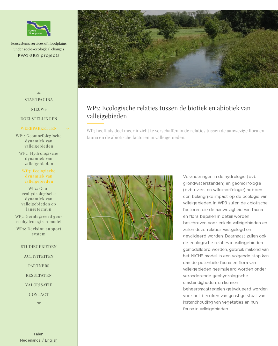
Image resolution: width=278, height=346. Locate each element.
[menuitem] (39, 100)
